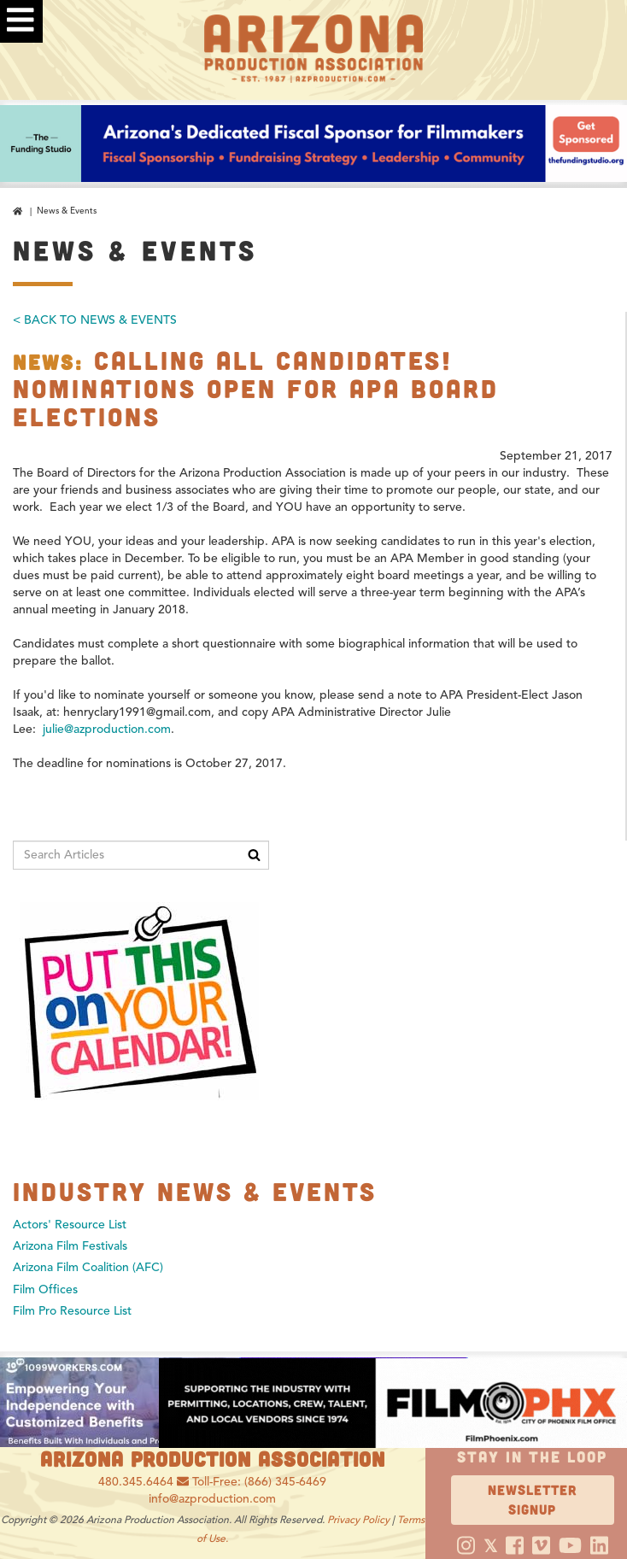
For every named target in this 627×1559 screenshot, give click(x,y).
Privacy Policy (358, 1519)
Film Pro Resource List (72, 1311)
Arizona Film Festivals (70, 1246)
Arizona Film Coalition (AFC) (88, 1267)
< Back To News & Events (95, 320)
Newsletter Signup (532, 1499)
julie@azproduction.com (107, 729)
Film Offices (45, 1289)
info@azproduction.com (212, 1499)
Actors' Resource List (69, 1224)
